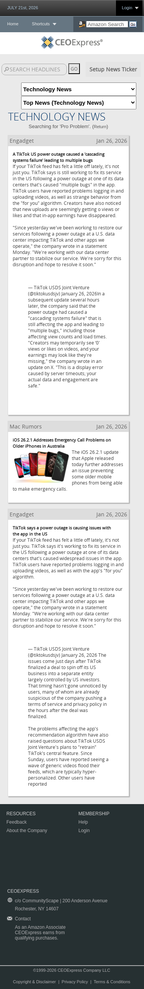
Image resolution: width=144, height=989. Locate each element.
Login (127, 7)
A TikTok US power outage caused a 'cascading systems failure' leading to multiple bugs (58, 157)
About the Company (27, 830)
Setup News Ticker (113, 69)
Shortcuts (41, 23)
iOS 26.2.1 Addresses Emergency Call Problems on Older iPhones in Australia (62, 443)
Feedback (17, 822)
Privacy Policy (75, 981)
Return (100, 126)
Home (12, 23)
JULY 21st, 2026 (22, 7)
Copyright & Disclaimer (34, 981)
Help (83, 822)
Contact (23, 918)
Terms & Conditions (112, 981)
